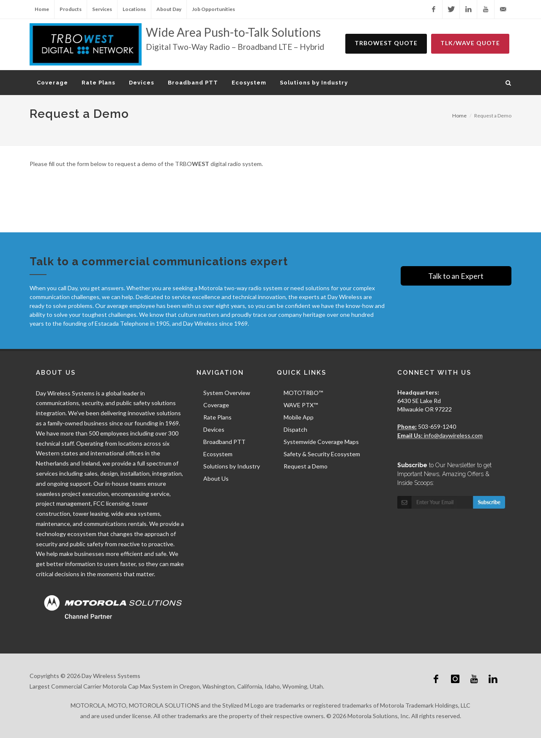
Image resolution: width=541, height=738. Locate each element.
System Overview (226, 392)
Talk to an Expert (456, 275)
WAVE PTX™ (301, 404)
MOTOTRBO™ (303, 392)
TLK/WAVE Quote (470, 42)
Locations (134, 9)
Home (42, 9)
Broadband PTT (224, 441)
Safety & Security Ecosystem (322, 454)
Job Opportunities (213, 9)
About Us (216, 478)
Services (102, 9)
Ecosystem (217, 454)
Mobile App (299, 417)
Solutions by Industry (231, 466)
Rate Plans (217, 417)
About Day (168, 9)
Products (71, 9)
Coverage (216, 404)
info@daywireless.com (453, 435)
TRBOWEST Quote (386, 42)
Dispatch (295, 429)
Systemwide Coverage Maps (321, 441)
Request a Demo (306, 466)
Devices (213, 429)
